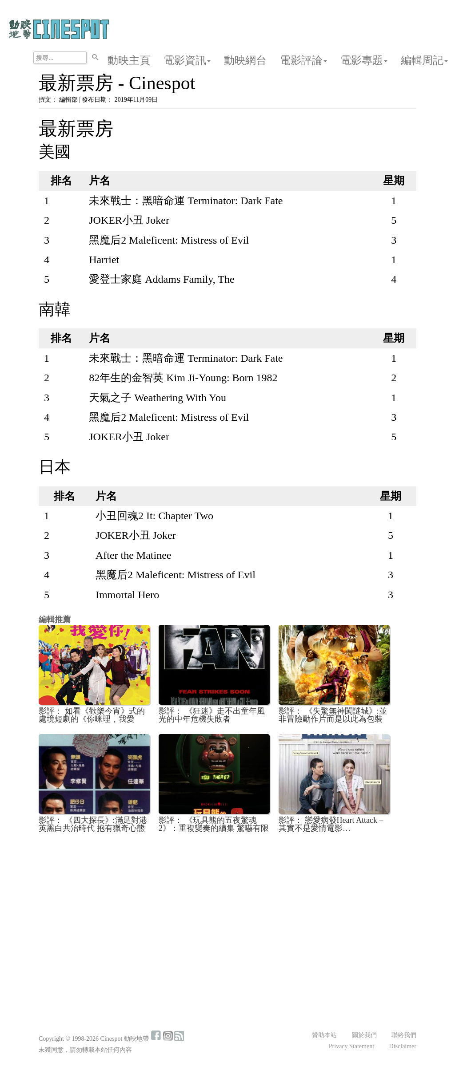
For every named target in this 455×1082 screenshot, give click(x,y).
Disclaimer (402, 1046)
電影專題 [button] (363, 60)
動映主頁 (129, 60)
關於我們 (364, 1035)
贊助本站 (324, 1035)
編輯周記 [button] (424, 60)
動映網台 (245, 60)
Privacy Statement (351, 1046)
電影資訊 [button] (187, 60)
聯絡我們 (403, 1035)
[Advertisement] (227, 905)
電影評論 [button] (303, 60)
